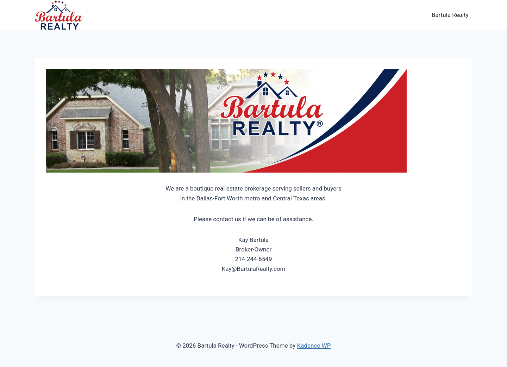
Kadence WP (314, 345)
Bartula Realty (450, 14)
